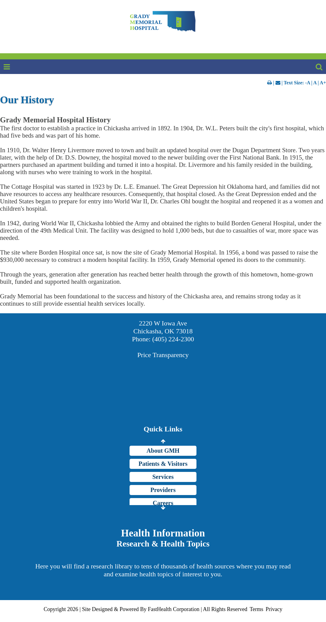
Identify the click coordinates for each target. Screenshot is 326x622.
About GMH (163, 450)
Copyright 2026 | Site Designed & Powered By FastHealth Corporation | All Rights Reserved (146, 609)
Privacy (273, 609)
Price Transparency (163, 355)
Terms (256, 609)
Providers (163, 490)
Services (163, 476)
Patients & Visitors (162, 463)
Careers (163, 503)
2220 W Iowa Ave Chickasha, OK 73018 (163, 327)
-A (307, 82)
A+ (323, 82)
